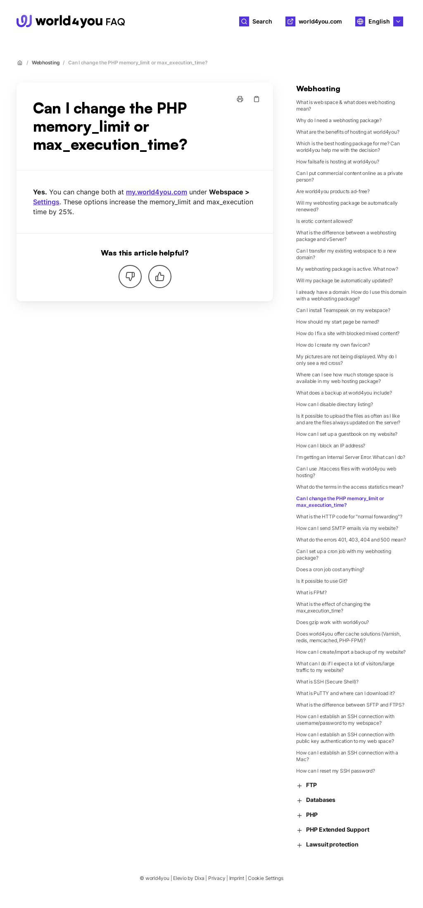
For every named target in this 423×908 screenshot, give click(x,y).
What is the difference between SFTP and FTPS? (350, 705)
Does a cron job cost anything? (330, 569)
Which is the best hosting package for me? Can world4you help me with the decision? (347, 146)
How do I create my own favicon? (333, 345)
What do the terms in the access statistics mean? (349, 487)
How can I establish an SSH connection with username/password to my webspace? (345, 719)
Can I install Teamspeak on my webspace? (343, 310)
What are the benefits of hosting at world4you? (347, 132)
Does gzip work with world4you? (332, 622)
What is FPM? (311, 592)
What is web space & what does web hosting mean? (345, 105)
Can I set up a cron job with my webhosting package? (343, 554)
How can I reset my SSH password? (335, 771)
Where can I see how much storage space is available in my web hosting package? (344, 377)
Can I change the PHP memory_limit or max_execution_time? (138, 62)
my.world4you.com (156, 192)
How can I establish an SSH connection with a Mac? (347, 756)
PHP (307, 815)
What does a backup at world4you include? (344, 393)
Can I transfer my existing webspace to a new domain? (346, 254)
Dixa (199, 878)
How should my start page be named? (337, 322)
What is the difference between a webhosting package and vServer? (346, 235)
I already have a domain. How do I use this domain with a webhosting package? (351, 295)
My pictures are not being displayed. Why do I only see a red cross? (346, 359)
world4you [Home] (157, 21)
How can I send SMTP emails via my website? (347, 528)
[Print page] (240, 99)
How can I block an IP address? (330, 445)
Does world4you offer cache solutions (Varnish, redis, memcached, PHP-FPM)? (348, 637)
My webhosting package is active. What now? (347, 269)
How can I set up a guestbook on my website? (346, 434)
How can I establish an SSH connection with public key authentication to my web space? (345, 737)
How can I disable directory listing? (334, 404)
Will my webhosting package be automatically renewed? (347, 206)
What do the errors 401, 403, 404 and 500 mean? (351, 540)
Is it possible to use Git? (321, 581)
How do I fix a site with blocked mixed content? (347, 333)
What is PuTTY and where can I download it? (345, 693)
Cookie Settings (265, 878)
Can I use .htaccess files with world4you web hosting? (346, 472)
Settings (46, 202)
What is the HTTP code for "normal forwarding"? (349, 516)
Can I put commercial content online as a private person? (349, 176)
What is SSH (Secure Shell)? (327, 682)
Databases (315, 800)
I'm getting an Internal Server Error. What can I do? (350, 457)
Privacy (216, 878)
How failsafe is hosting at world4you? (337, 161)
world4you (157, 878)
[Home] (70, 21)
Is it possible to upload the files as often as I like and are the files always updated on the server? (348, 419)
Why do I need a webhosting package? (339, 120)
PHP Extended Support (332, 830)
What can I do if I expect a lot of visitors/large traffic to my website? (345, 666)
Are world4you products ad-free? (333, 191)
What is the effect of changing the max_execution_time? (333, 607)
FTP (306, 785)
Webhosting (46, 62)
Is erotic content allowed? (324, 221)
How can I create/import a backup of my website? (351, 652)
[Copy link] (256, 99)
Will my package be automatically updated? (344, 280)
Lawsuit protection (327, 845)
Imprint (236, 878)
